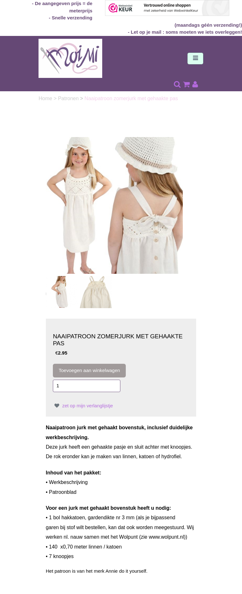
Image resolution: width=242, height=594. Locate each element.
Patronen (69, 98)
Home (46, 98)
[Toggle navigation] (195, 58)
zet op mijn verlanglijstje (83, 405)
